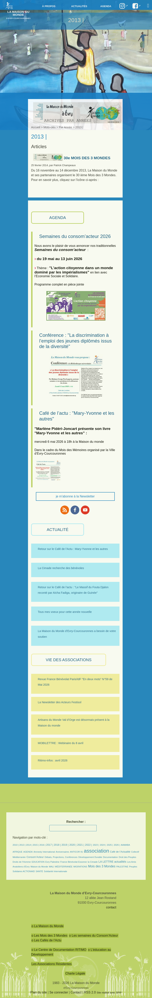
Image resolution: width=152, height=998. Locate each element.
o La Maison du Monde (48, 926)
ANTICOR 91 (76, 852)
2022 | (88, 844)
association (96, 851)
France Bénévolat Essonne (73, 862)
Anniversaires (62, 852)
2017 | (50, 844)
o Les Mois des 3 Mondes (49, 935)
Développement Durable (90, 857)
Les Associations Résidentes (52, 964)
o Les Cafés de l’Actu (46, 940)
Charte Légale (75, 973)
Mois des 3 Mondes (102, 866)
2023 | (96, 845)
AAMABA (125, 845)
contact (111, 907)
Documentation (110, 857)
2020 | (72, 844)
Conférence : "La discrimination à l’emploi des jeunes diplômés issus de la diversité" (75, 340)
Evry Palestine (52, 862)
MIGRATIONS (80, 866)
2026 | (117, 845)
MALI (51, 866)
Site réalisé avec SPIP (109, 992)
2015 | (36, 845)
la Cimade (93, 862)
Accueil (35, 127)
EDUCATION (38, 862)
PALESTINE (122, 866)
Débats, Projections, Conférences (61, 857)
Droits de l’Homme (22, 862)
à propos (49, 6)
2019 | (65, 844)
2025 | (110, 845)
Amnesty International (44, 852)
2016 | (42, 845)
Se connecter (58, 992)
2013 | (22, 845)
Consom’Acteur (35, 857)
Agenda (105, 6)
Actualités (79, 6)
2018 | (58, 844)
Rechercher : (76, 821)
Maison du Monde (39, 866)
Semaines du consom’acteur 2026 (75, 236)
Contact (76, 992)
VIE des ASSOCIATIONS (68, 660)
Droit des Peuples (127, 857)
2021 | (80, 844)
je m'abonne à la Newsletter (75, 496)
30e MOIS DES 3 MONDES (71, 158)
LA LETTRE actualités (112, 861)
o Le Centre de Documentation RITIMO (59, 949)
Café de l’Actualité (120, 851)
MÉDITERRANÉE (64, 866)
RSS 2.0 (90, 992)
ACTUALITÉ (57, 529)
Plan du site (38, 992)
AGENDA (57, 217)
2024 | (103, 845)
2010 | (16, 845)
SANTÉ (39, 871)
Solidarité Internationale (55, 871)
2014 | (29, 845)
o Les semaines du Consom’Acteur (93, 935)
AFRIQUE (17, 852)
